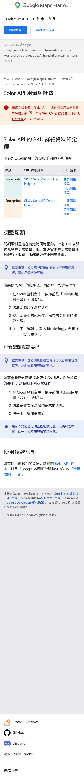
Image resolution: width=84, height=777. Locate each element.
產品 (18, 79)
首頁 (6, 79)
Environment (17, 19)
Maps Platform (46, 5)
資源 (51, 84)
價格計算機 (35, 273)
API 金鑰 (18, 119)
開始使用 (15, 30)
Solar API (46, 19)
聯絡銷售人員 (45, 30)
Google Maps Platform (41, 79)
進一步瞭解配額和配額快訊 (37, 431)
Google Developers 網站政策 (25, 502)
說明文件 (68, 79)
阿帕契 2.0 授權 (50, 498)
